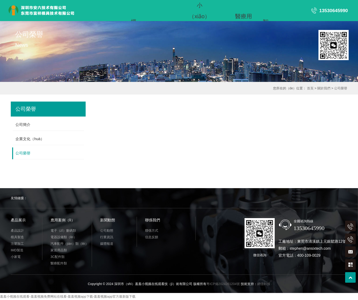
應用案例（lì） (63, 220)
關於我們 (323, 88)
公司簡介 (22, 125)
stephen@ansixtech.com (310, 248)
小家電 (16, 257)
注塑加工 (155, 5)
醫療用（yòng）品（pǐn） (243, 5)
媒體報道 (106, 243)
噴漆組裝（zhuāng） (112, 16)
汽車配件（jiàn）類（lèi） (69, 243)
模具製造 (17, 237)
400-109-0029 (309, 255)
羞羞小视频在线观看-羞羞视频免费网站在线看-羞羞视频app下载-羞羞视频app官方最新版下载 (67, 296)
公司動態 (106, 230)
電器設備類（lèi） (64, 237)
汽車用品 (221, 5)
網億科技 (263, 284)
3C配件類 (58, 257)
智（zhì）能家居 (265, 5)
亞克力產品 (89, 16)
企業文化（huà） (29, 139)
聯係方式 (151, 230)
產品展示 (111, 5)
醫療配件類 (59, 263)
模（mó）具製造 (134, 5)
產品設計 (17, 230)
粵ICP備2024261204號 (223, 284)
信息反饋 (151, 237)
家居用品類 (59, 250)
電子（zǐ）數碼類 (63, 230)
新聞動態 (133, 16)
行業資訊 (106, 237)
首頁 (89, 5)
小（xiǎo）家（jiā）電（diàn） (199, 5)
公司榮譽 (340, 88)
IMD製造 (177, 5)
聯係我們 (155, 16)
